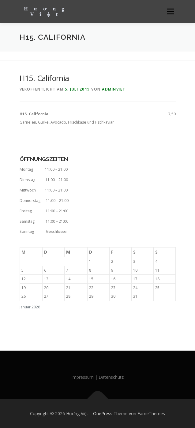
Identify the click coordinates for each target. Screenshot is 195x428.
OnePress (102, 413)
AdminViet (114, 89)
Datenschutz (111, 377)
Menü (170, 11)
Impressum (82, 377)
